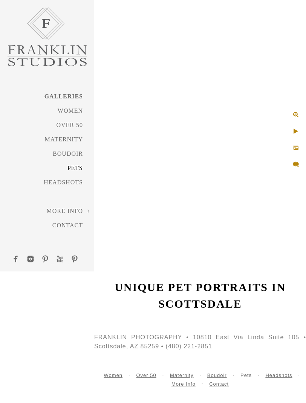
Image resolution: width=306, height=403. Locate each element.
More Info (64, 211)
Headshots (63, 182)
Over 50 (69, 125)
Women (70, 110)
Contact (67, 225)
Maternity (64, 139)
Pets (75, 168)
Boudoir (68, 153)
